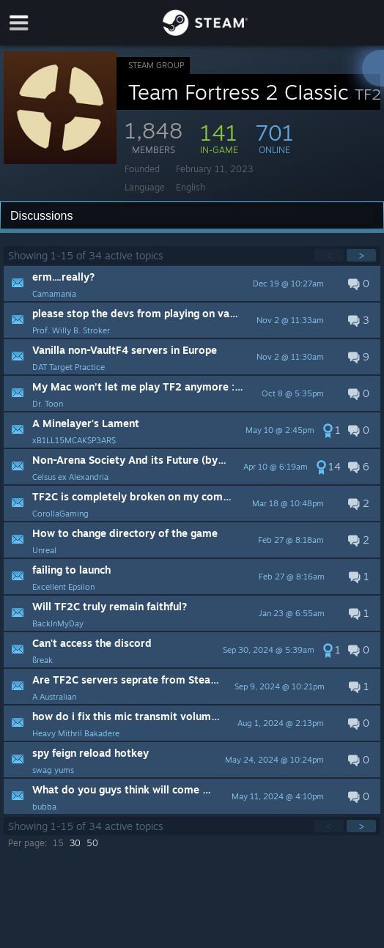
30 (75, 842)
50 (92, 842)
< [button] (329, 255)
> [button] (361, 255)
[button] (192, 283)
